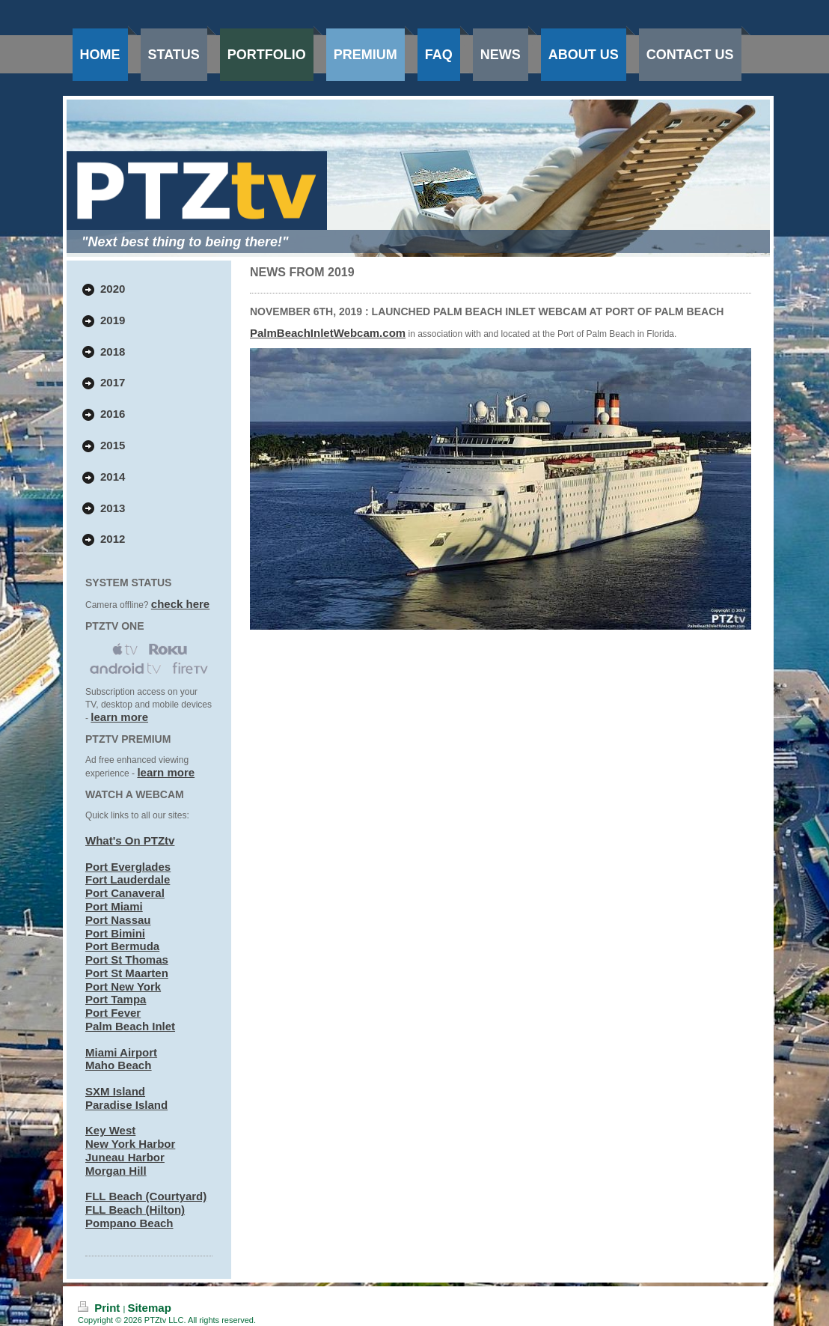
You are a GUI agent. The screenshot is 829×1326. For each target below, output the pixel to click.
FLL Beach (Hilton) (135, 1209)
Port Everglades (128, 866)
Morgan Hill (116, 1170)
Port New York (123, 986)
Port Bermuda (122, 946)
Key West (110, 1130)
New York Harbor (130, 1143)
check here (180, 603)
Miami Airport (121, 1052)
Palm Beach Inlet (130, 1026)
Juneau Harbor (125, 1157)
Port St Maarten (126, 973)
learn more (119, 717)
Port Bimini (115, 933)
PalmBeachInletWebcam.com (328, 332)
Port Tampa (115, 999)
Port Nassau (118, 919)
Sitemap (149, 1307)
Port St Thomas (126, 959)
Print (100, 1307)
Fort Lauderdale (127, 879)
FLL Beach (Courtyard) (146, 1196)
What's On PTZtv (129, 840)
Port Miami (114, 906)
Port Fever (113, 1012)
